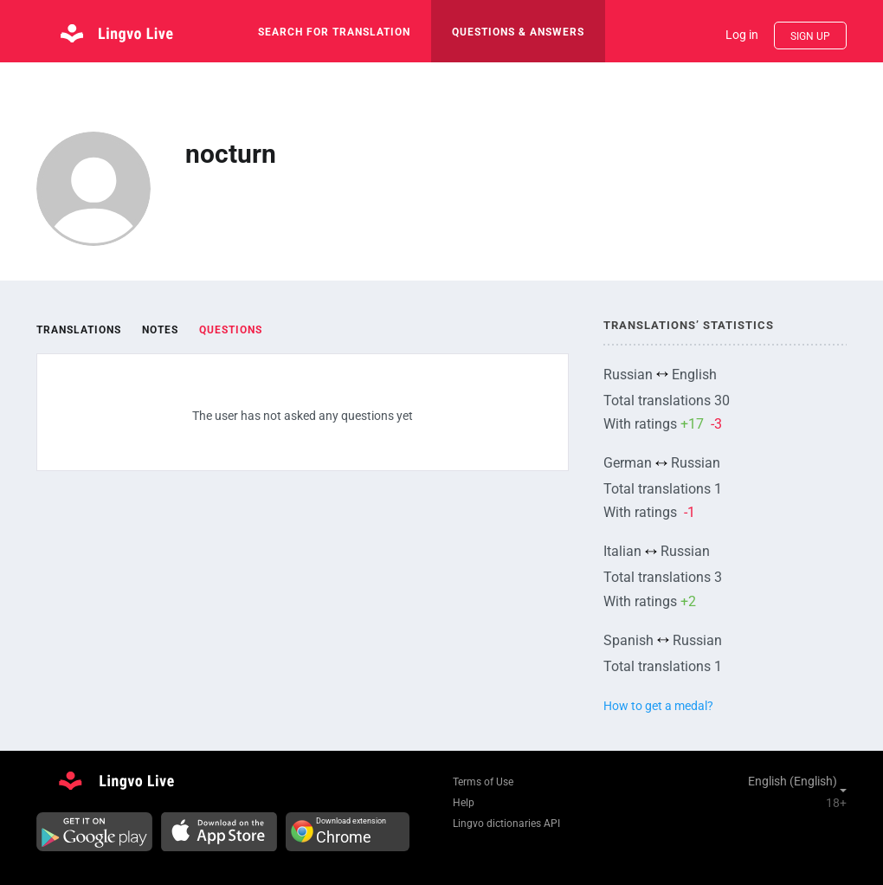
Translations (78, 330)
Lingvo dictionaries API (506, 823)
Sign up (810, 36)
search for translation (334, 32)
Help (463, 803)
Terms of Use (483, 782)
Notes (160, 330)
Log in (741, 35)
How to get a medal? (658, 706)
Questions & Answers (518, 32)
